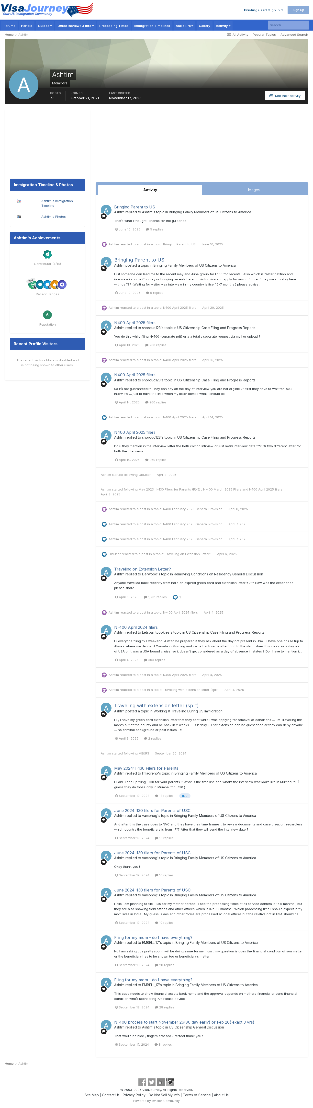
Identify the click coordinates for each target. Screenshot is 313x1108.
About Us (221, 1095)
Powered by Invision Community (156, 1101)
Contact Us (111, 1095)
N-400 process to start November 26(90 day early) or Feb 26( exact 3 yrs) (184, 1022)
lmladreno (150, 773)
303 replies (154, 660)
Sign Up (298, 10)
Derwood (149, 574)
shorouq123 (151, 328)
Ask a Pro (184, 26)
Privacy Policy (134, 1095)
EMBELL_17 (150, 942)
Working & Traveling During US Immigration (188, 711)
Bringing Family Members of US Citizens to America (210, 212)
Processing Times (114, 26)
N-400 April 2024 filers (181, 612)
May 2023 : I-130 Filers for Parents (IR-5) (170, 489)
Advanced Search (294, 34)
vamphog (149, 815)
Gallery (204, 26)
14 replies (164, 796)
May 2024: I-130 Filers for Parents (146, 768)
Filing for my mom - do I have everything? (153, 937)
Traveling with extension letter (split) (191, 690)
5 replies (154, 229)
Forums (9, 26)
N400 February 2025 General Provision (193, 509)
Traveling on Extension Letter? (188, 554)
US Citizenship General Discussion (196, 1027)
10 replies (164, 838)
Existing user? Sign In (263, 10)
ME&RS (144, 753)
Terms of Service (197, 1095)
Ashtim (119, 212)
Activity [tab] (150, 190)
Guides (45, 26)
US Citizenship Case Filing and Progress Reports (216, 328)
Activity (223, 26)
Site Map (92, 1095)
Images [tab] (254, 190)
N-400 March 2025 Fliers (222, 489)
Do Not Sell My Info (164, 1095)
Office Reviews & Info (75, 26)
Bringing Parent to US (134, 207)
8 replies (163, 1044)
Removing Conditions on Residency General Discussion (218, 574)
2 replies (152, 738)
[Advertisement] (202, 145)
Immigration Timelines (152, 26)
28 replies (164, 965)
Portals (26, 26)
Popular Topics (264, 34)
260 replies (156, 345)
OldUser (145, 475)
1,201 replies (155, 597)
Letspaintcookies (155, 632)
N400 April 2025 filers (180, 307)
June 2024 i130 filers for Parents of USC (152, 810)
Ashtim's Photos (53, 216)
